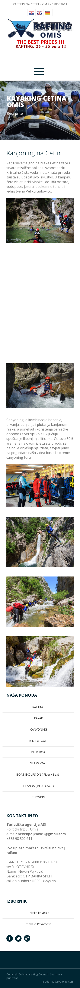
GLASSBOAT (38, 763)
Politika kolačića (38, 913)
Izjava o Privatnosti (38, 924)
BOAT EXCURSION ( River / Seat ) (38, 774)
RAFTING (38, 707)
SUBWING (38, 797)
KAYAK (38, 718)
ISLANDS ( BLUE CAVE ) (38, 786)
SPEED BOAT (38, 752)
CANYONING (38, 729)
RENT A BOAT (38, 741)
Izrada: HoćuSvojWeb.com (58, 982)
